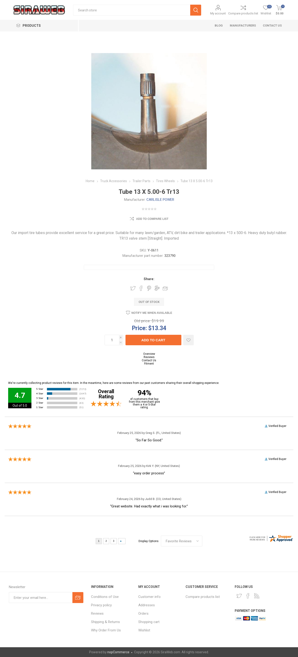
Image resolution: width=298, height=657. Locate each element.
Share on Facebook (141, 288)
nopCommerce (118, 652)
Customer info (149, 597)
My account (218, 13)
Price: (139, 328)
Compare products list (243, 13)
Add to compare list (152, 219)
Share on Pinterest (149, 288)
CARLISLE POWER (160, 200)
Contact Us (149, 360)
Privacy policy (101, 605)
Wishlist (144, 630)
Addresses (146, 605)
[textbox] (131, 10)
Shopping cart (148, 622)
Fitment (149, 363)
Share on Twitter (132, 288)
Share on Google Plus (157, 288)
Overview (149, 353)
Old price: (142, 320)
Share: (149, 279)
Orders (143, 613)
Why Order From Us (106, 630)
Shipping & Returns (105, 622)
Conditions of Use (105, 597)
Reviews (149, 357)
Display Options (149, 541)
